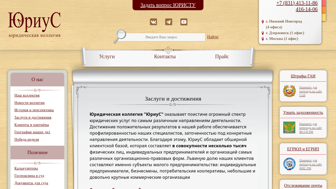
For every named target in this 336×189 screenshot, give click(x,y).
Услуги (107, 56)
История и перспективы (34, 110)
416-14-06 (307, 9)
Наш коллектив (27, 95)
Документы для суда (31, 183)
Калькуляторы (26, 168)
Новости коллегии (29, 103)
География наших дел (32, 132)
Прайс (222, 56)
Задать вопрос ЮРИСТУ (168, 5)
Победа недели (26, 139)
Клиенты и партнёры (31, 125)
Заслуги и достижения (32, 117)
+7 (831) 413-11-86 (297, 3)
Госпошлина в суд (29, 176)
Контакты (165, 56)
